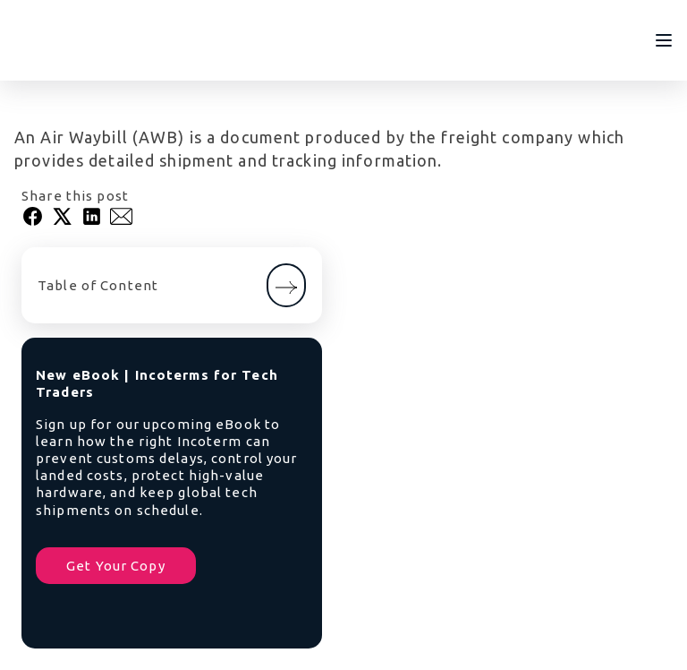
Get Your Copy (115, 565)
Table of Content (172, 285)
